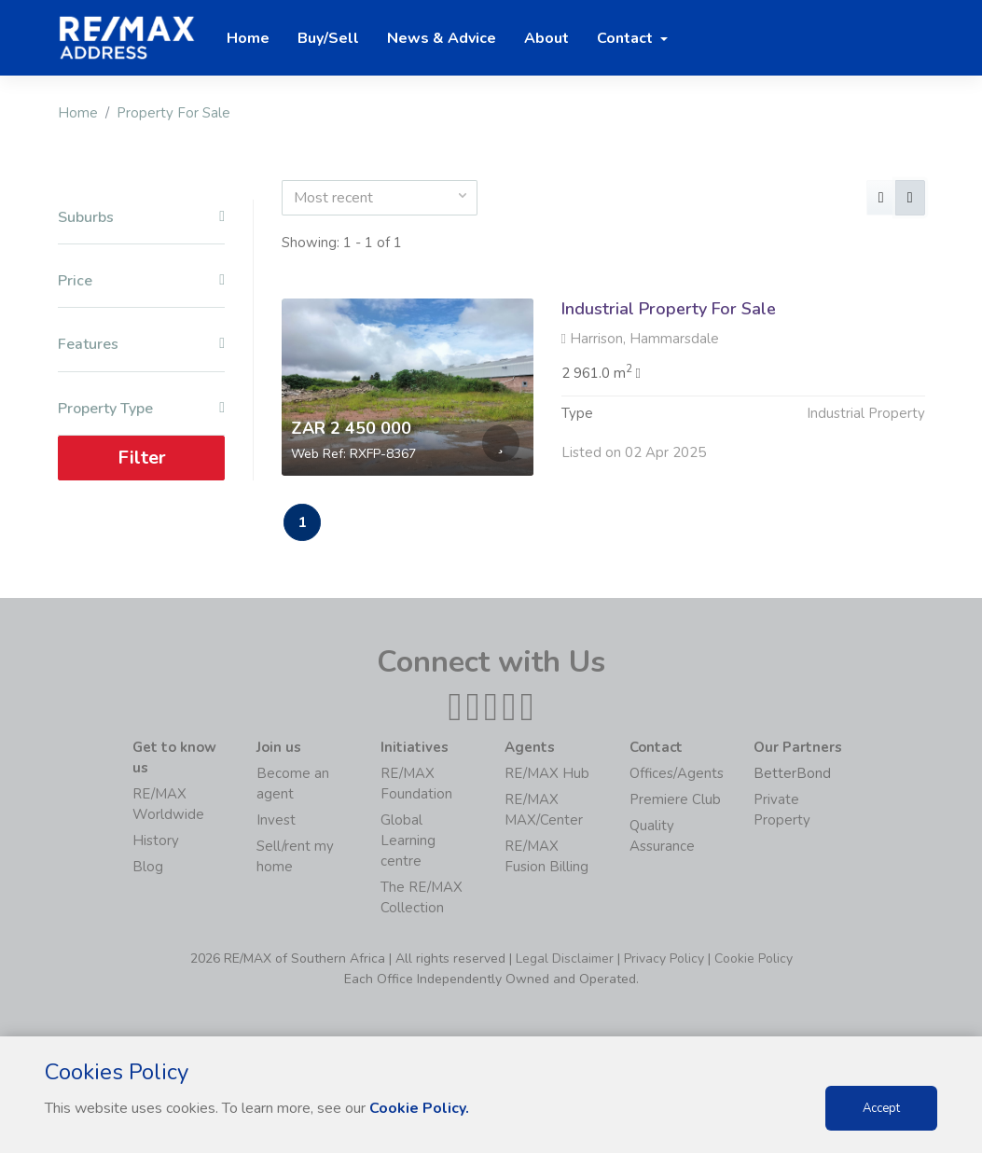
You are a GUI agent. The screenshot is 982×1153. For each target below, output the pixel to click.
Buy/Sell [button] (328, 38)
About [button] (546, 38)
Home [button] (248, 38)
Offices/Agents (676, 773)
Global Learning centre (408, 840)
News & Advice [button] (441, 38)
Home (78, 113)
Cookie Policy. (419, 1108)
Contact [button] (627, 38)
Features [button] (141, 345)
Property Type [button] (141, 409)
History (155, 840)
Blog (147, 866)
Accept (881, 1108)
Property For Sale (173, 113)
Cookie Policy (753, 958)
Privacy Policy (664, 958)
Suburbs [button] (141, 218)
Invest (276, 820)
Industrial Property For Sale (668, 309)
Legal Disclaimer (565, 958)
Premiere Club (675, 799)
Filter (141, 457)
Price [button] (141, 281)
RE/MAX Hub (547, 773)
